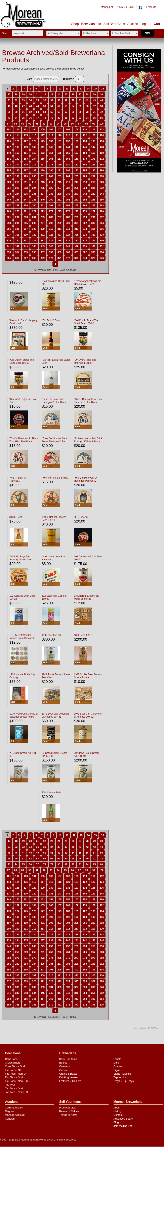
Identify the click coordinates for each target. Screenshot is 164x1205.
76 (30, 117)
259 (26, 205)
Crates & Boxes (68, 1073)
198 (17, 176)
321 (43, 234)
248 (34, 199)
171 (93, 158)
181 (76, 164)
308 (34, 228)
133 (76, 141)
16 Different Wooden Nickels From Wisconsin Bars (22, 638)
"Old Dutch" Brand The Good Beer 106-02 (86, 322)
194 (85, 170)
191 (59, 170)
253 (76, 199)
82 (73, 117)
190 (51, 170)
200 (34, 176)
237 (43, 193)
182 (85, 164)
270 (17, 211)
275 (59, 211)
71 (94, 112)
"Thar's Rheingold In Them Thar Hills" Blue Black (88, 401)
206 (85, 176)
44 (101, 100)
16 (102, 88)
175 (26, 164)
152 (34, 153)
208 (102, 176)
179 (59, 164)
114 (17, 135)
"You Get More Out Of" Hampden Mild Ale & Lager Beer (86, 480)
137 (9, 147)
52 (58, 106)
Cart (157, 24)
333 (43, 240)
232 (102, 188)
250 (51, 199)
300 (68, 223)
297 (43, 223)
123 (93, 135)
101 (9, 129)
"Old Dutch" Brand (51, 320)
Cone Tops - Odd (15, 1066)
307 (26, 228)
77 (37, 117)
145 (76, 147)
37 (51, 100)
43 (94, 100)
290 (85, 217)
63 (37, 112)
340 (102, 240)
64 (44, 112)
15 (95, 88)
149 (9, 153)
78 (44, 117)
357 (43, 252)
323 (59, 234)
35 (37, 100)
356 (34, 252)
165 (43, 158)
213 (43, 182)
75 (23, 117)
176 (34, 164)
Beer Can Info (91, 24)
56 (87, 106)
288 (68, 217)
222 (17, 188)
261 (43, 205)
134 (85, 141)
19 (23, 94)
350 (85, 246)
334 (51, 240)
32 (16, 100)
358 (51, 252)
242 (85, 193)
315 (93, 228)
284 (34, 217)
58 (101, 106)
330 (17, 240)
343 (26, 246)
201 (43, 176)
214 (51, 182)
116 (34, 135)
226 (51, 188)
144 (68, 147)
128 (34, 141)
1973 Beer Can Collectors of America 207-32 (87, 715)
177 (43, 164)
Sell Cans (114, 24)
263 (59, 205)
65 (51, 112)
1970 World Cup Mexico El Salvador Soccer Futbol (23, 715)
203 (59, 176)
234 (17, 193)
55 (80, 106)
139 (26, 147)
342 (17, 246)
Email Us (151, 7)
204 (68, 176)
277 (76, 211)
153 (43, 153)
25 (66, 94)
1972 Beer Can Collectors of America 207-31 (55, 715)
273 (43, 211)
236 (34, 193)
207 (93, 176)
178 (51, 164)
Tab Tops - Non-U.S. (17, 1092)
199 (26, 176)
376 (102, 258)
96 (72, 123)
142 (51, 147)
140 (34, 147)
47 (23, 106)
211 (26, 182)
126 (17, 141)
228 (68, 188)
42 (87, 100)
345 (43, 246)
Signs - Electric (122, 1073)
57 (94, 106)
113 (9, 135)
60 (16, 112)
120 (68, 135)
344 (34, 246)
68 (73, 112)
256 (102, 199)
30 (101, 94)
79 (51, 117)
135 (93, 141)
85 (94, 117)
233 (9, 193)
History (118, 1111)
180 (68, 164)
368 (34, 258)
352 (102, 246)
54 (73, 106)
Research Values (69, 1111)
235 (26, 193)
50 (44, 106)
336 (68, 240)
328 (102, 234)
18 (16, 94)
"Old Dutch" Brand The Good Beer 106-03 (21, 361)
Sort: (29, 79)
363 (93, 252)
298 (51, 223)
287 (59, 217)
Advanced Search (124, 1118)
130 (51, 141)
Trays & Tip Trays (124, 1080)
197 (9, 176)
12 (74, 88)
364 (102, 252)
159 (93, 153)
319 (26, 234)
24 (58, 94)
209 (9, 182)
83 (80, 117)
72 (101, 112)
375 (93, 258)
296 (34, 223)
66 (58, 112)
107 (59, 129)
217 (76, 182)
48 (30, 106)
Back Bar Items (68, 1059)
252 (68, 199)
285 (43, 217)
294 (17, 223)
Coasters (64, 1066)
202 (51, 176)
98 (86, 123)
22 (44, 94)
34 (30, 100)
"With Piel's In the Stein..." (56, 477)
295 (26, 223)
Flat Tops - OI (13, 1070)
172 (102, 158)
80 (58, 117)
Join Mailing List (123, 1125)
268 (102, 205)
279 (93, 211)
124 (102, 135)
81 (66, 117)
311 (59, 228)
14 (88, 88)
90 (29, 123)
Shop (75, 24)
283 (26, 217)
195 (93, 170)
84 (87, 117)
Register (10, 1111)
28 (87, 94)
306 (17, 228)
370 (51, 258)
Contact (118, 1114)
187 (26, 170)
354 (17, 252)
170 (85, 158)
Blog (116, 1122)
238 (51, 193)
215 (59, 182)
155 (59, 153)
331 (26, 240)
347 (59, 246)
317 (9, 234)
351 (93, 246)
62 (30, 112)
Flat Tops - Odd (14, 1077)
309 (43, 228)
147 (93, 147)
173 (9, 164)
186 (17, 170)
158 (85, 153)
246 (17, 199)
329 (9, 240)
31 (9, 100)
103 (26, 129)
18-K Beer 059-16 (51, 635)
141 (43, 147)
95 (65, 123)
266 (85, 205)
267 (93, 205)
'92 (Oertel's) (81, 517)
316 (102, 228)
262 (51, 205)
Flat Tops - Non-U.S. (17, 1080)
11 (67, 88)
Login (144, 24)
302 (85, 223)
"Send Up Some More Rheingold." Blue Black (54, 401)
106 (51, 129)
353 (9, 252)
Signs (117, 1070)
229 (76, 188)
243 (93, 193)
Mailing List (107, 7)
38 (58, 100)
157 (76, 153)
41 (80, 100)
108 (68, 129)
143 (59, 147)
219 (93, 182)
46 (16, 106)
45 (9, 106)
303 (93, 223)
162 (17, 158)
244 (102, 193)
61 (23, 112)
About (117, 1107)
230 (85, 188)
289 (76, 217)
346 (51, 246)
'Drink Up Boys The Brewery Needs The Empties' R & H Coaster (22, 559)
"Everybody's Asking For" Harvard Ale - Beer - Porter (87, 284)
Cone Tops (11, 1059)
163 (26, 158)
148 (102, 147)
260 (34, 205)
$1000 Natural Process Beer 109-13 (54, 518)
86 (101, 117)
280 (102, 211)
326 (85, 234)
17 (9, 94)
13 (81, 88)
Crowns (63, 1070)
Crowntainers (12, 1062)
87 (8, 123)
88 (15, 123)
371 (59, 258)
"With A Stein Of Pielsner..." (18, 479)
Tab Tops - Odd (14, 1088)
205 (76, 176)
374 (85, 258)
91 (37, 123)
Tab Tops (10, 1084)
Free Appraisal (67, 1107)
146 (85, 147)
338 (85, 240)
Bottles (63, 1062)
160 (102, 153)
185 (9, 170)
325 (76, 234)
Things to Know (68, 1114)
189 (43, 170)
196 (102, 170)
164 (34, 158)
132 (68, 141)
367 (26, 258)
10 (59, 88)
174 (17, 164)
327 (93, 234)
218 (85, 182)
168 (68, 158)
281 (9, 217)
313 (76, 228)
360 (68, 252)
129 (43, 141)
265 (76, 205)
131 (59, 141)
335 (59, 240)
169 (76, 158)
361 (76, 252)
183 (93, 164)
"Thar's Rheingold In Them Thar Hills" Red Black (23, 440)
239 (59, 193)
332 (34, 240)
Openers (119, 1066)
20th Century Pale (51, 792)
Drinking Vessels (69, 1077)
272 (34, 211)
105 (43, 129)
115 (26, 135)
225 (43, 188)
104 (34, 129)
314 (85, 228)
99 (93, 123)
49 (37, 106)
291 (93, 217)
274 (51, 211)
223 (26, 188)
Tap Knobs (120, 1077)
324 (68, 234)
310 (51, 228)
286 (51, 217)
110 (85, 129)
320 (34, 234)
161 (9, 158)
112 (102, 129)
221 (9, 188)
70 (87, 112)
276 (68, 211)
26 (73, 94)
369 (43, 258)
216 (68, 182)
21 (37, 94)
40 (73, 100)
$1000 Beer (15, 517)
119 (59, 135)
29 (94, 94)
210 (17, 182)
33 (23, 100)
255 (93, 199)
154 (51, 153)
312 (68, 228)
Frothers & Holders (70, 1080)
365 (9, 258)
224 (34, 188)
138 (17, 147)
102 (17, 129)
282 (17, 217)
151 (26, 153)
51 (51, 106)
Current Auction (14, 1107)
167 (59, 158)
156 (68, 153)
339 (93, 240)
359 (59, 252)
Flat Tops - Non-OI (15, 1073)
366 (17, 258)
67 (66, 112)
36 (44, 100)
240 (68, 193)
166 (51, 158)
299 (59, 223)
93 (51, 123)
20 (30, 94)
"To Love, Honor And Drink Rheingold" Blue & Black (88, 440)
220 (102, 182)
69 (80, 112)
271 (26, 211)
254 (85, 199)
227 (59, 188)
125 (9, 141)
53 (66, 106)
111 (93, 129)
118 (51, 135)
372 (68, 258)
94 (58, 123)
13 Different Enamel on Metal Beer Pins (86, 597)
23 (51, 94)
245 (9, 199)
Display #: (69, 79)
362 (85, 252)
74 (16, 117)
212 (34, 182)
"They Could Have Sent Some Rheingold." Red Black (54, 441)
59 (9, 112)
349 (76, 246)
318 (17, 234)
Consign (10, 1118)
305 (9, 228)
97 (79, 123)
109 (76, 129)
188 (34, 170)
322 (51, 234)
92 (44, 123)
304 (102, 223)
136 (102, 141)
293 (9, 223)
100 (101, 123)
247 (26, 199)
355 (26, 252)
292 (102, 217)
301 (76, 223)
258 (17, 205)
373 (76, 258)
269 (9, 211)
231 (93, 188)
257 (9, 205)
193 (76, 170)
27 (80, 94)
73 (9, 117)
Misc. (117, 1062)
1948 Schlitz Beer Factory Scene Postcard (87, 676)
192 (68, 170)
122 (85, 135)
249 (43, 199)
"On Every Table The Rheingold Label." (85, 361)
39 (66, 100)
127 (26, 141)
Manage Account (15, 1114)
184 (102, 164)
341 (9, 246)
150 (17, 153)
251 (59, 199)
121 (76, 135)
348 (68, 246)
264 (68, 205)
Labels (117, 1059)
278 (85, 211)
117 (43, 135)
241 (76, 193)
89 (22, 123)
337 (76, 240)
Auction (132, 24)
